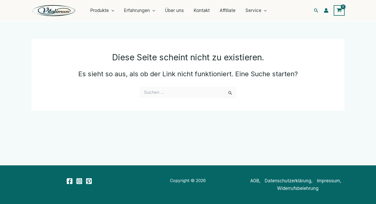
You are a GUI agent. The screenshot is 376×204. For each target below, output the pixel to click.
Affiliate (223, 10)
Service (250, 10)
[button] (316, 10)
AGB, (255, 180)
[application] (111, 10)
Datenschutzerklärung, (289, 180)
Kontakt (198, 10)
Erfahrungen (138, 10)
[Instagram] (79, 181)
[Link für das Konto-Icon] (326, 10)
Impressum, (329, 180)
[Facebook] (69, 181)
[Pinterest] (89, 181)
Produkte (102, 10)
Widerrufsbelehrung (298, 188)
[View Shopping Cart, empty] (339, 10)
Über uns (171, 10)
